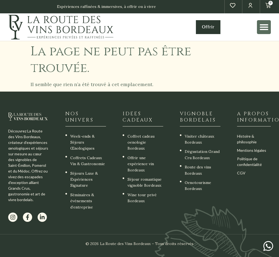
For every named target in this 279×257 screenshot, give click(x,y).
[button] (264, 27)
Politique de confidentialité (249, 161)
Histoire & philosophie (247, 139)
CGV (241, 173)
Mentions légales (251, 150)
